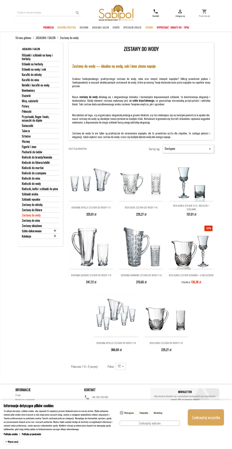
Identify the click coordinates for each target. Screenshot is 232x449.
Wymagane (129, 412)
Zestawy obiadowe (32, 226)
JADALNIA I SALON (100, 27)
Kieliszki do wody (31, 184)
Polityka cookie (11, 434)
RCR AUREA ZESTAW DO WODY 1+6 (166, 343)
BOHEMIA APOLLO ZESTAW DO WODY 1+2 (91, 207)
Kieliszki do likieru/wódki (36, 163)
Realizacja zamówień (25, 400)
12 (121, 366)
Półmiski (26, 112)
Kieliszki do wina (31, 179)
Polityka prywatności (31, 434)
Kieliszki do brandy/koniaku (37, 157)
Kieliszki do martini (33, 168)
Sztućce (26, 136)
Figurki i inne (29, 147)
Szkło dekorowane (31, 231)
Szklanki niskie (30, 194)
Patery (25, 106)
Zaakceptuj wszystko (206, 417)
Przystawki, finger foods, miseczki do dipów (35, 119)
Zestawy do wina (31, 221)
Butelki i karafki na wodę (35, 85)
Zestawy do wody (31, 215)
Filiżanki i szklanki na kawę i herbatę (37, 57)
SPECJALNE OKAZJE (132, 27)
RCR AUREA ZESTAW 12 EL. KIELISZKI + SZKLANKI (191, 207)
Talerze (26, 131)
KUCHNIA (84, 27)
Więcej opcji (13, 441)
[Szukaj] (48, 12)
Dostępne (188, 148)
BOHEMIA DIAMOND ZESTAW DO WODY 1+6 (141, 275)
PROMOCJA (48, 27)
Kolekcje (26, 236)
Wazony (26, 142)
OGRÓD (116, 27)
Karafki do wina (30, 80)
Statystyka (143, 412)
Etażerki (26, 96)
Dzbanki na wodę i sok (34, 70)
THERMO (149, 27)
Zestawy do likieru (32, 210)
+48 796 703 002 (99, 397)
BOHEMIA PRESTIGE (66, 27)
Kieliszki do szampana (34, 173)
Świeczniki (27, 126)
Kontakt (90, 389)
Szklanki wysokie (31, 200)
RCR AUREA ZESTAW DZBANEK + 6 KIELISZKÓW (191, 275)
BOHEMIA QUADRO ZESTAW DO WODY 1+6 (91, 275)
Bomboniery (28, 91)
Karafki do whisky (32, 75)
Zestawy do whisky (32, 205)
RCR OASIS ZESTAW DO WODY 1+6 (141, 207)
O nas (18, 395)
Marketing (158, 412)
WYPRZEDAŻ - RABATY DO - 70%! (173, 27)
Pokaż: (111, 366)
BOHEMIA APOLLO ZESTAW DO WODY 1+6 (116, 343)
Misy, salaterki (30, 101)
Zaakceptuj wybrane (150, 423)
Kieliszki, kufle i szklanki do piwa (40, 189)
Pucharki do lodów (32, 152)
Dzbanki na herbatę (32, 64)
